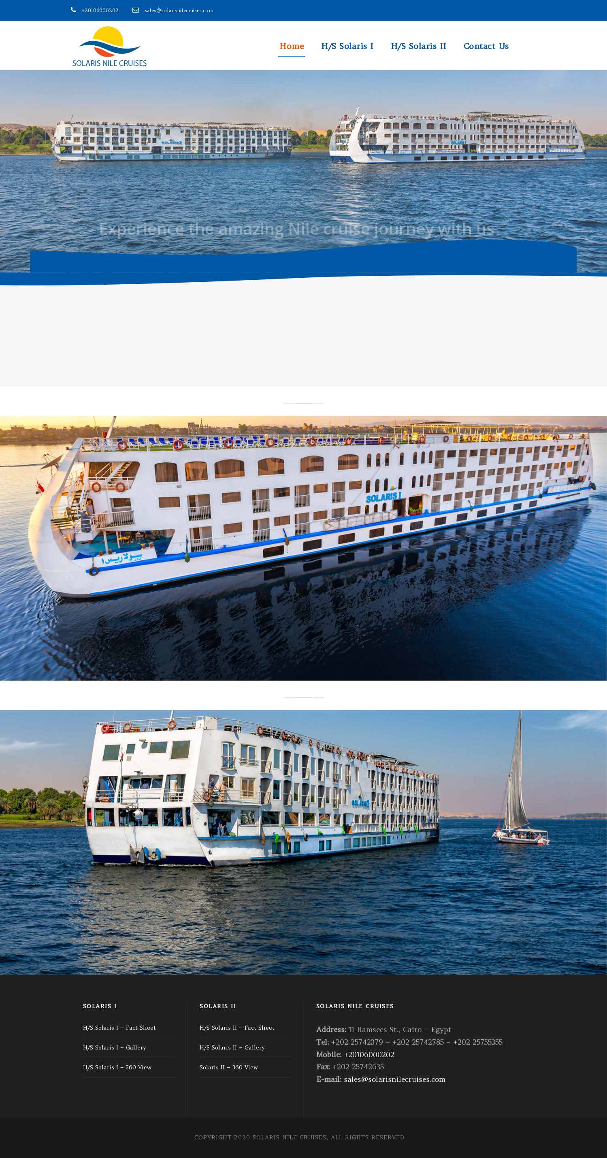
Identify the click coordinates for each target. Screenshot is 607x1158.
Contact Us (486, 46)
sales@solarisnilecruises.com (179, 10)
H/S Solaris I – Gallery (114, 1047)
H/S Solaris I (347, 46)
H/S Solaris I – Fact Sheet (119, 1027)
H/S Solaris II (419, 46)
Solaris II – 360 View (229, 1067)
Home (291, 46)
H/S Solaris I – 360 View (117, 1067)
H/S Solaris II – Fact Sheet (237, 1027)
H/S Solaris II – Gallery (232, 1047)
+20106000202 (100, 10)
